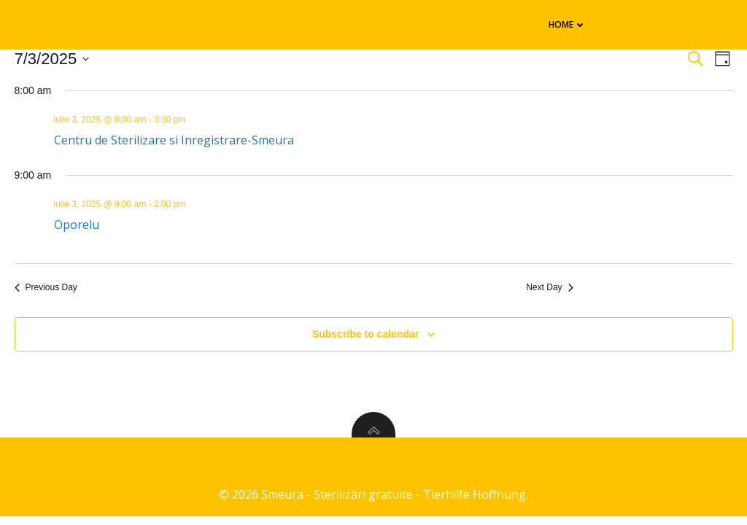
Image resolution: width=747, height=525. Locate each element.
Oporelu (76, 225)
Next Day (549, 287)
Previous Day (46, 287)
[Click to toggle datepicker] (52, 59)
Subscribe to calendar (365, 334)
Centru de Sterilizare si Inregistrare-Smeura (174, 140)
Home (568, 24)
